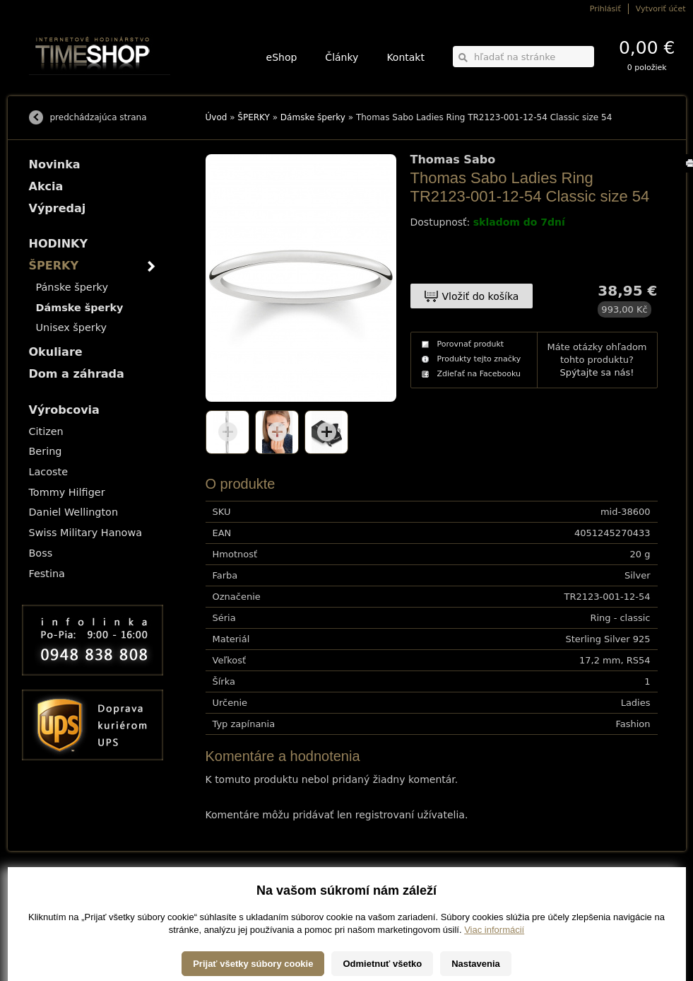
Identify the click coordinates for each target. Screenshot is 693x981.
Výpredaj (57, 208)
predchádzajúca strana (98, 117)
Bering (45, 451)
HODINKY (58, 243)
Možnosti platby (53, 898)
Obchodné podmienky (63, 908)
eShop (281, 57)
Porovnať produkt (470, 344)
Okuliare (56, 352)
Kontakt (405, 57)
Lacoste (49, 471)
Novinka (55, 164)
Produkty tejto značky (479, 359)
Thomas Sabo (453, 160)
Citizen (46, 431)
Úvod (216, 117)
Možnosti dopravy (56, 889)
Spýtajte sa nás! (596, 372)
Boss (41, 553)
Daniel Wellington (74, 512)
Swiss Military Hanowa (86, 532)
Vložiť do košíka (480, 296)
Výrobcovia (64, 410)
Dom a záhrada (76, 374)
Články (341, 57)
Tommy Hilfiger (67, 492)
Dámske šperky (312, 117)
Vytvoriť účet (661, 8)
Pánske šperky (72, 287)
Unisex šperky (71, 327)
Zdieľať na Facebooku (479, 373)
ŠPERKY (253, 117)
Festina (47, 573)
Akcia (46, 186)
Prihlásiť (605, 8)
